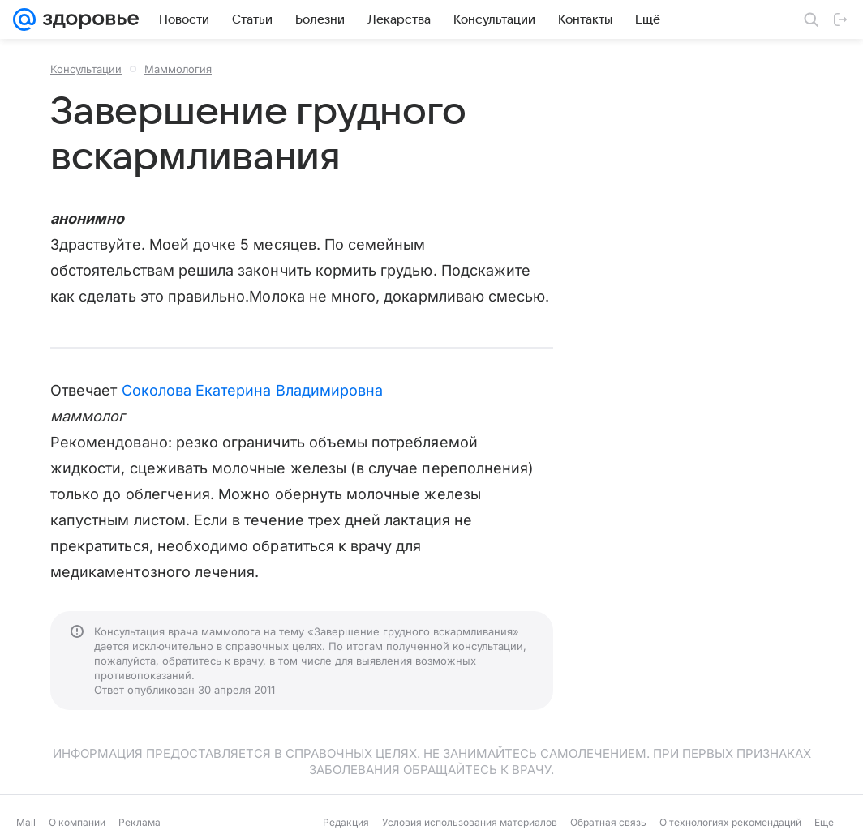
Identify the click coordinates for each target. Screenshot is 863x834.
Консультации (86, 68)
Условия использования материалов (469, 822)
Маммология (178, 68)
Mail (26, 822)
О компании (77, 822)
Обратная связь (608, 822)
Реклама (139, 822)
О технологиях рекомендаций (730, 822)
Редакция (346, 822)
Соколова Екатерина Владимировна (253, 390)
